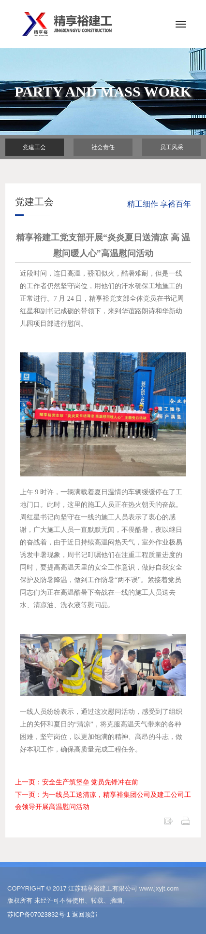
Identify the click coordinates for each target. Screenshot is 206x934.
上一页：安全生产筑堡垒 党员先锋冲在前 (77, 782)
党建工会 (34, 147)
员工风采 (171, 147)
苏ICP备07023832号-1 (38, 914)
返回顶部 (84, 914)
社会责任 (103, 147)
